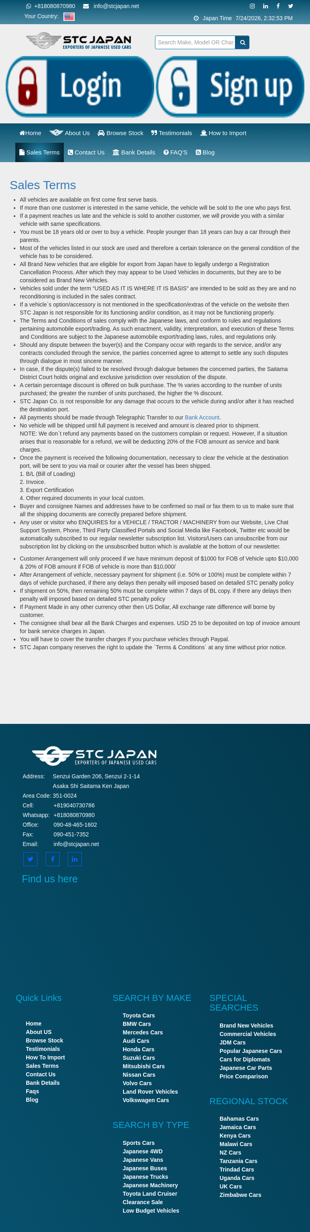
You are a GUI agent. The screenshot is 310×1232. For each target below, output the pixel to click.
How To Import (45, 1057)
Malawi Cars (236, 1144)
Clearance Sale (143, 1202)
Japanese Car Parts (246, 1068)
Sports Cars (139, 1143)
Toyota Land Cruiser (150, 1193)
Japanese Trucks (145, 1177)
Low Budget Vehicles (151, 1210)
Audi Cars (136, 1041)
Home (30, 132)
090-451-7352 (71, 834)
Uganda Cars (237, 1178)
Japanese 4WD (143, 1151)
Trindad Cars (237, 1169)
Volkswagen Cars (146, 1100)
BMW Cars (137, 1024)
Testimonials (171, 132)
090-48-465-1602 (75, 824)
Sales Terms (39, 152)
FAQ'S (175, 152)
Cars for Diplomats (245, 1059)
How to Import (223, 132)
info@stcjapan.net (76, 844)
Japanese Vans (143, 1160)
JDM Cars (233, 1042)
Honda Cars (139, 1049)
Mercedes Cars (143, 1032)
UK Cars (231, 1186)
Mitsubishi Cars (144, 1066)
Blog (205, 152)
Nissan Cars (139, 1074)
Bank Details (134, 152)
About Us (69, 132)
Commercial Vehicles (248, 1034)
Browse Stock (120, 132)
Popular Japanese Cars (251, 1051)
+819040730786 (74, 805)
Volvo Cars (137, 1083)
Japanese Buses (145, 1168)
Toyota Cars (139, 1015)
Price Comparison (244, 1076)
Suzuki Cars (139, 1058)
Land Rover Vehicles (150, 1091)
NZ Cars (230, 1152)
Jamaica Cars (238, 1127)
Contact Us (86, 152)
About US (39, 1032)
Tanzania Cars (239, 1161)
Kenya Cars (235, 1135)
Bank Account (202, 417)
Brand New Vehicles (246, 1025)
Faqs (32, 1091)
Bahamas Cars (239, 1118)
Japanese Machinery (150, 1185)
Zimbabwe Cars (240, 1195)
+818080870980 (50, 6)
